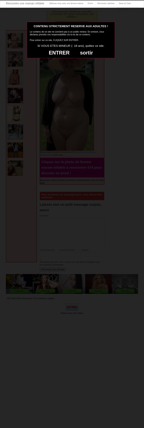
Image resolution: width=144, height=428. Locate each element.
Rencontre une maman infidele (25, 3)
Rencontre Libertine (105, 3)
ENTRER (59, 53)
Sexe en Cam (125, 3)
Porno (90, 3)
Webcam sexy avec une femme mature (66, 3)
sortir (86, 53)
